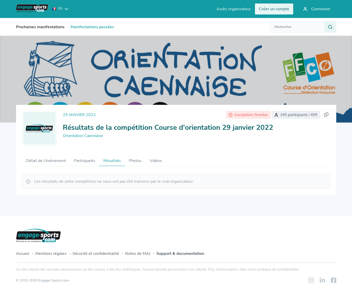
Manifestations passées (92, 27)
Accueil (22, 253)
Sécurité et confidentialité (96, 253)
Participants (84, 160)
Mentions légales (51, 253)
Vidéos (156, 160)
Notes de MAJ (137, 253)
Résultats (112, 160)
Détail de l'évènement (46, 160)
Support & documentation (180, 253)
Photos (135, 160)
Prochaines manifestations (40, 27)
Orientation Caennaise (83, 136)
